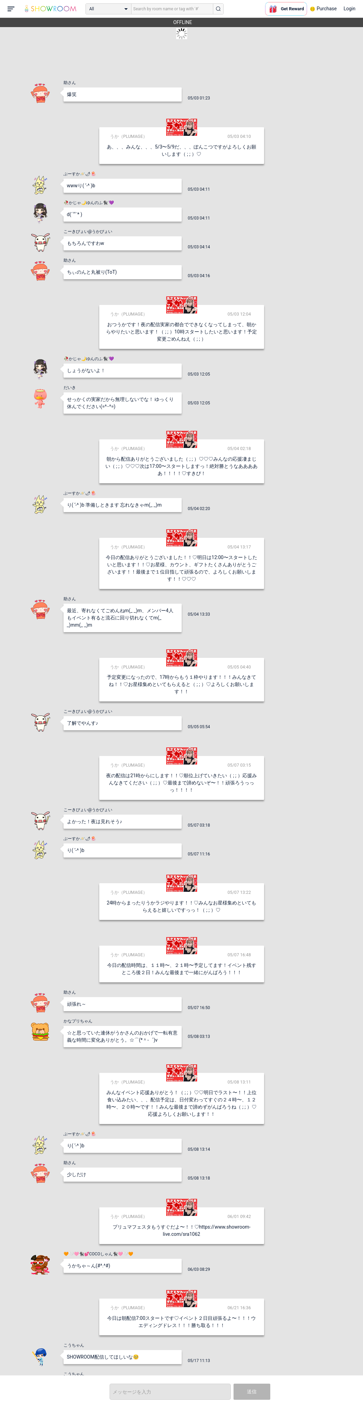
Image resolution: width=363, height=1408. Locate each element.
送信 (252, 1391)
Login (349, 8)
